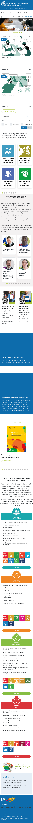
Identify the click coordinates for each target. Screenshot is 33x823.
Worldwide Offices (21, 811)
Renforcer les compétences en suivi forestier (24, 250)
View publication (6, 460)
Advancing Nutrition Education (22, 273)
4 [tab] (9, 193)
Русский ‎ (21, 8)
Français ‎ (16, 8)
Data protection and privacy (8, 816)
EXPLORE (16, 568)
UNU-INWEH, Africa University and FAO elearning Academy (8, 275)
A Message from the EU (8, 250)
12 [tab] (27, 469)
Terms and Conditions (17, 815)
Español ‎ (26, 8)
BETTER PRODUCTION (16, 518)
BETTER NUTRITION (16, 580)
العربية (5, 8)
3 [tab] (7, 193)
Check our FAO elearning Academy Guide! (24, 316)
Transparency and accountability (21, 818)
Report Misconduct (6, 818)
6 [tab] (13, 193)
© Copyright (5, 28)
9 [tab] (25, 283)
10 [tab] (27, 283)
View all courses (9, 111)
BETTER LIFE (16, 706)
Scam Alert (19, 816)
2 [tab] (4, 193)
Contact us (7, 815)
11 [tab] (29, 283)
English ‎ (12, 8)
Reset (29, 127)
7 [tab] (16, 193)
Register (30, 16)
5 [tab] (11, 193)
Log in (25, 16)
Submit (24, 127)
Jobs (2, 815)
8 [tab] (23, 283)
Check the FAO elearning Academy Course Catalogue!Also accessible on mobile (8, 317)
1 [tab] (2, 193)
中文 (8, 8)
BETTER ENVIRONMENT (16, 643)
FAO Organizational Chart (7, 811)
